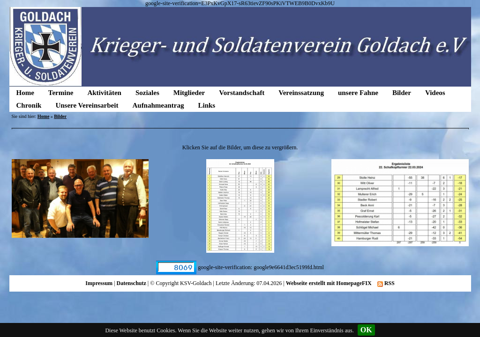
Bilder (401, 92)
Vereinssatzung (301, 92)
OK (366, 330)
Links (206, 105)
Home (25, 92)
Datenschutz (131, 283)
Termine (61, 92)
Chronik (29, 105)
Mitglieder (189, 92)
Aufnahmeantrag (158, 105)
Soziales (147, 92)
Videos (435, 92)
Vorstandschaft (241, 92)
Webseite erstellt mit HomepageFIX (329, 283)
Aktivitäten (104, 92)
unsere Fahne (358, 92)
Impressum (98, 283)
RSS (386, 283)
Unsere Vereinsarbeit (86, 105)
